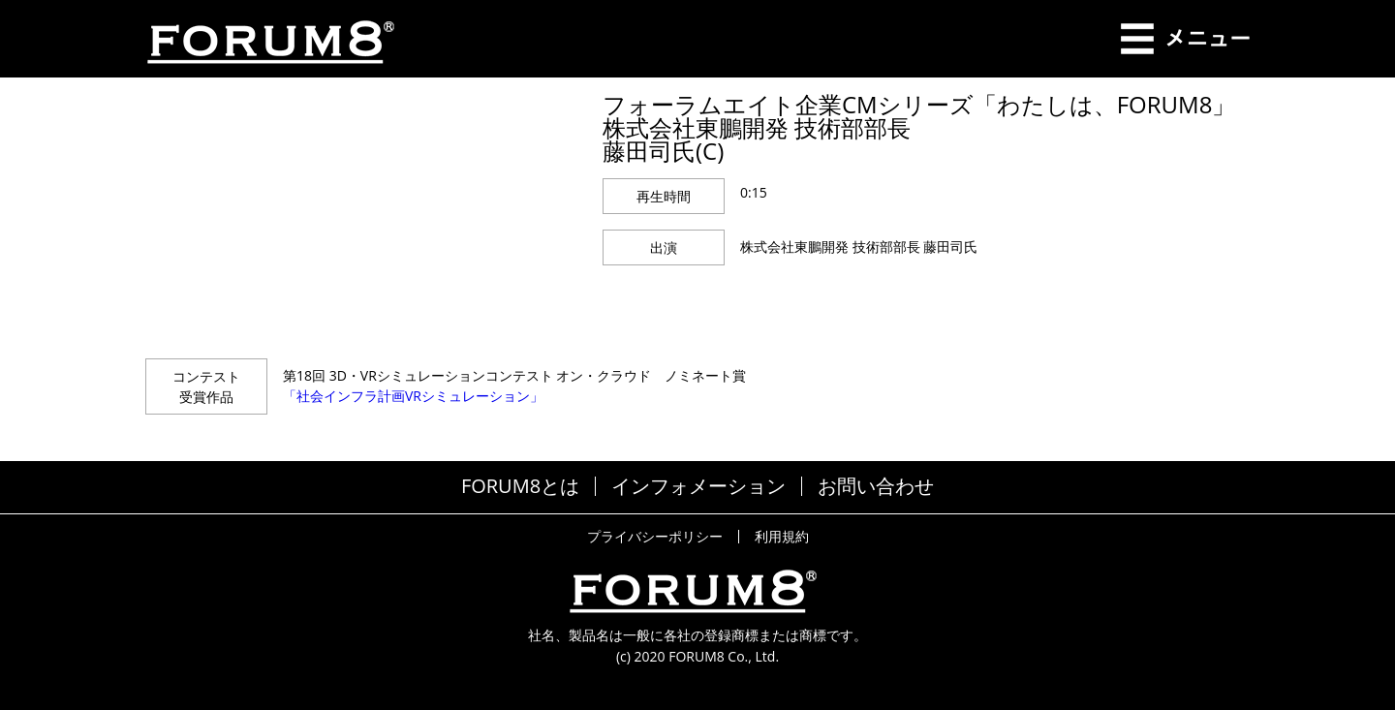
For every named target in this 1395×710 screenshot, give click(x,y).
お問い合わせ (876, 486)
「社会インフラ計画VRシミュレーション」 (413, 395)
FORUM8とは (520, 486)
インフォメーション (698, 486)
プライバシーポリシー (655, 536)
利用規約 (782, 536)
